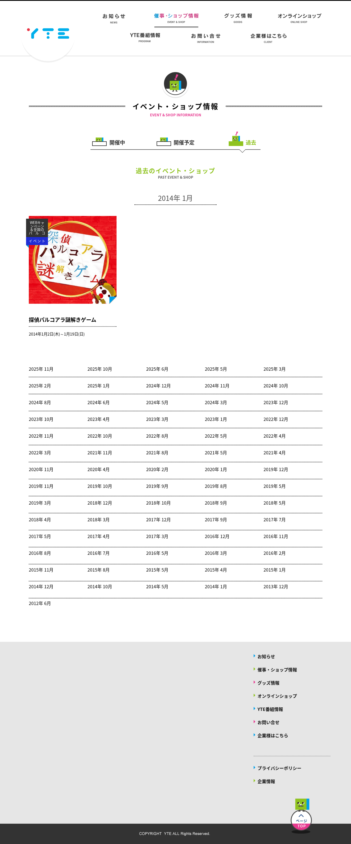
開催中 (117, 142)
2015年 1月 (275, 569)
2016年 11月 (276, 536)
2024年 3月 (216, 402)
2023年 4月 (98, 419)
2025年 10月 (99, 368)
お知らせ (266, 656)
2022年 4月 (275, 435)
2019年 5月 (275, 486)
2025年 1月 (98, 385)
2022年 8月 (157, 435)
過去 (251, 142)
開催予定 (184, 142)
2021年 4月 (275, 452)
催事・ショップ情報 (277, 669)
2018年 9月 (216, 502)
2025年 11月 (41, 368)
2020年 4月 (98, 469)
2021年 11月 (99, 452)
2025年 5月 (216, 368)
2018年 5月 (275, 502)
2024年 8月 (40, 402)
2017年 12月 (158, 519)
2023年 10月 (41, 419)
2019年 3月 (40, 502)
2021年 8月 (157, 452)
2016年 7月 (98, 553)
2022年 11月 (41, 435)
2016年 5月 (157, 553)
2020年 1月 (216, 469)
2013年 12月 (276, 586)
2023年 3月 (157, 419)
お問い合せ (268, 722)
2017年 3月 (157, 536)
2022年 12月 (276, 419)
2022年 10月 (99, 435)
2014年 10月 (99, 586)
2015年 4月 (216, 569)
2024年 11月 (217, 385)
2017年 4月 (98, 536)
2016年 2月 (275, 553)
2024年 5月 (157, 402)
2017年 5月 (40, 536)
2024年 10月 (276, 385)
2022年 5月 (216, 435)
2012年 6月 (40, 603)
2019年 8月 (216, 486)
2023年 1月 (216, 419)
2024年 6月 (98, 402)
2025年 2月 (40, 385)
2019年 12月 (276, 469)
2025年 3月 (275, 368)
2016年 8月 (40, 553)
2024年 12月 (158, 385)
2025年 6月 (157, 368)
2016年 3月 (216, 553)
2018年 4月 (40, 519)
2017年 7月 (275, 519)
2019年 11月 (41, 486)
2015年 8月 (98, 569)
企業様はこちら (272, 735)
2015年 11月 (41, 569)
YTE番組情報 (270, 709)
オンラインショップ (277, 696)
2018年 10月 (158, 502)
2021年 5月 (216, 452)
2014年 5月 (157, 586)
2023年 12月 (276, 402)
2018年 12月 (99, 502)
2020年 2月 (157, 469)
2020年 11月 (41, 469)
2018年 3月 (98, 519)
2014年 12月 (41, 586)
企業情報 (266, 781)
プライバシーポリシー (279, 768)
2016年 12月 (217, 536)
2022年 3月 (40, 452)
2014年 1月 (216, 586)
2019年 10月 (99, 486)
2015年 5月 (157, 569)
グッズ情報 (268, 682)
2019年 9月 (157, 486)
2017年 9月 (216, 519)
